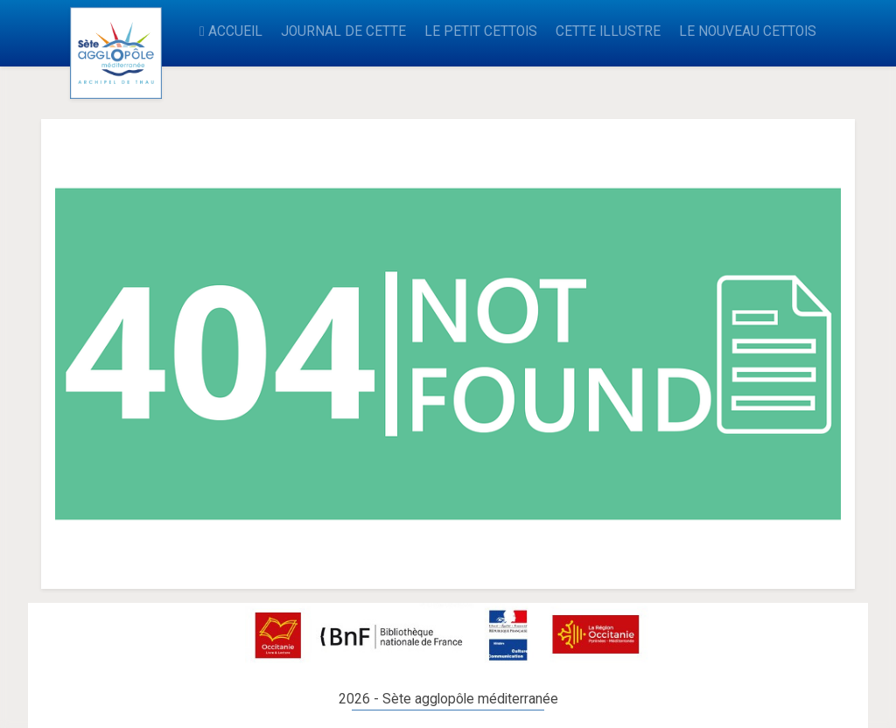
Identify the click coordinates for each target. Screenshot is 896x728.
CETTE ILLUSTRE (608, 31)
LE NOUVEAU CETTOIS (747, 31)
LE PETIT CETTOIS (480, 31)
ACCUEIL (231, 31)
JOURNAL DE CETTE (343, 31)
